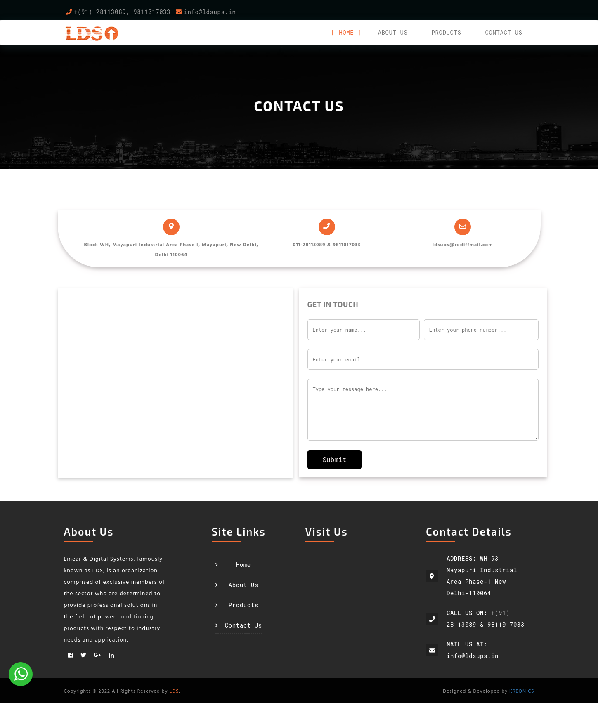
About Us (243, 585)
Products (446, 32)
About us (392, 32)
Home (346, 32)
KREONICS (521, 690)
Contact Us (503, 32)
